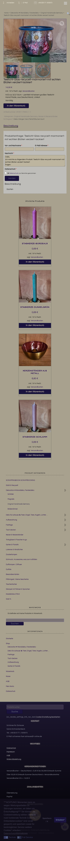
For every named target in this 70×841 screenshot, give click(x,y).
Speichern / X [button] (47, 819)
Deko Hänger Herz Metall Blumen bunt (29, 119)
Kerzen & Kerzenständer (48, 116)
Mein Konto (10, 686)
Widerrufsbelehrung (14, 759)
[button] (62, 23)
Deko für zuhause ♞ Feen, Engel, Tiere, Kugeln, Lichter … (28, 651)
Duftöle (8, 569)
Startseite (9, 638)
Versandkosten (28, 91)
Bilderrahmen (13, 509)
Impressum (11, 752)
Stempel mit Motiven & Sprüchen (18, 589)
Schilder (11, 494)
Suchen (15, 623)
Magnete (11, 499)
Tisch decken (11, 530)
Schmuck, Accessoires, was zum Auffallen (21, 559)
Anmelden (8, 2)
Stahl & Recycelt (12, 485)
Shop (8, 643)
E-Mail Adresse (41, 146)
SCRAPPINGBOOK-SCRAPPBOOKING (20, 480)
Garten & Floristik (12, 545)
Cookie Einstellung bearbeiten (48, 717)
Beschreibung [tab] (10, 125)
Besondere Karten (12, 574)
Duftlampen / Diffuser (14, 564)
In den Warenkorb (16, 105)
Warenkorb (10, 671)
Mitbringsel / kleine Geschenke (17, 579)
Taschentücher (11, 584)
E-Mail (23, 2)
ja (7, 173)
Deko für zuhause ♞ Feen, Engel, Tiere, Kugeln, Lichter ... (27, 515)
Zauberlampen (11, 554)
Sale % (8, 599)
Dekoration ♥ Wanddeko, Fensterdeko (20, 490)
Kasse (8, 676)
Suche (14, 711)
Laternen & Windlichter (14, 549)
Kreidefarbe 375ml (13, 594)
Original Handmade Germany (26, 116)
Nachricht (9, 153)
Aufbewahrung (11, 520)
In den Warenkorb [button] (35, 262)
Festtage (9, 525)
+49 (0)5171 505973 (43, 2)
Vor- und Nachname (13, 146)
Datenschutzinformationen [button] (16, 833)
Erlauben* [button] (60, 820)
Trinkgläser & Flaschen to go (16, 540)
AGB (7, 681)
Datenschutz (10, 169)
